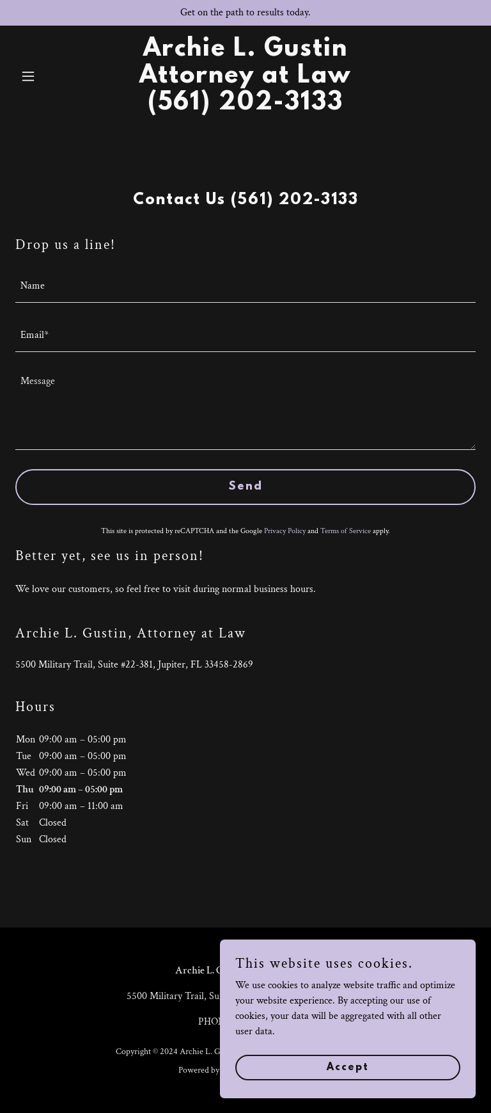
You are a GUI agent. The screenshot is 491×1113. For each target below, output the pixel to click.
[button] (49, 76)
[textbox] (245, 286)
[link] (245, 106)
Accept (348, 1085)
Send (245, 487)
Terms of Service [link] (345, 531)
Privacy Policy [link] (285, 531)
